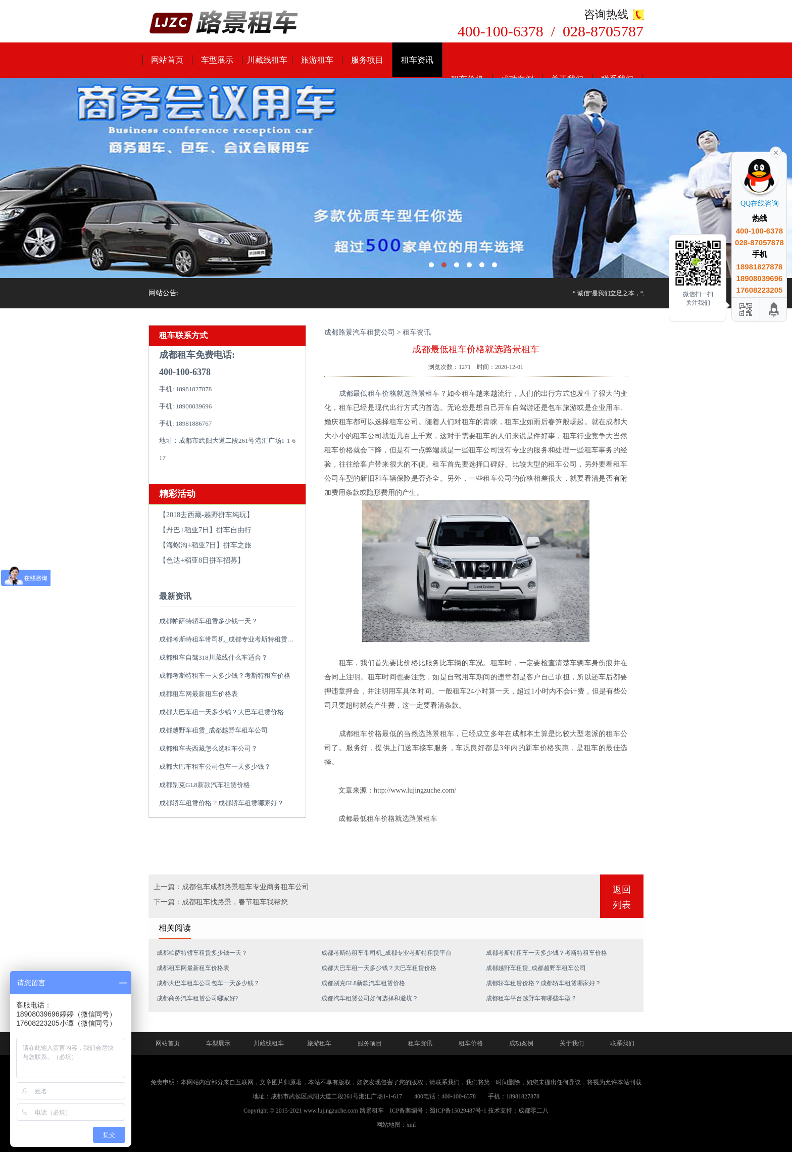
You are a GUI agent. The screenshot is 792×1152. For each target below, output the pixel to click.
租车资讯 (417, 60)
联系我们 (622, 1043)
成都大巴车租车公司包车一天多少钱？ (215, 766)
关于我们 (572, 1043)
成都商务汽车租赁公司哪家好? (197, 998)
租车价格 (471, 1043)
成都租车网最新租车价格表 (198, 694)
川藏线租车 (267, 60)
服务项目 (367, 60)
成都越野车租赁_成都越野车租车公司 (213, 730)
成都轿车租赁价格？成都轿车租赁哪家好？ (221, 803)
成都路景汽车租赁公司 (359, 332)
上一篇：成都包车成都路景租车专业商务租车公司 (231, 887)
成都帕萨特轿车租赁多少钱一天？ (208, 621)
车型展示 (217, 60)
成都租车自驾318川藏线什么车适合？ (213, 657)
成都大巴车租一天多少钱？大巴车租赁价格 (221, 712)
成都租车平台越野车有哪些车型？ (531, 998)
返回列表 (622, 897)
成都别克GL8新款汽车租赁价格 (204, 785)
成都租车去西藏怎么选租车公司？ (208, 748)
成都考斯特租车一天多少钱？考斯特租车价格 (224, 675)
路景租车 (372, 1110)
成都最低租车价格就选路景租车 (389, 393)
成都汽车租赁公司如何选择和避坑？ (369, 998)
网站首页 (167, 60)
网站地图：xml (396, 1124)
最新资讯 (175, 596)
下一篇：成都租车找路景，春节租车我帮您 (221, 902)
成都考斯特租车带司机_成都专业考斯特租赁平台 (230, 639)
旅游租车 (317, 60)
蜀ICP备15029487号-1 (457, 1110)
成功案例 (521, 1043)
